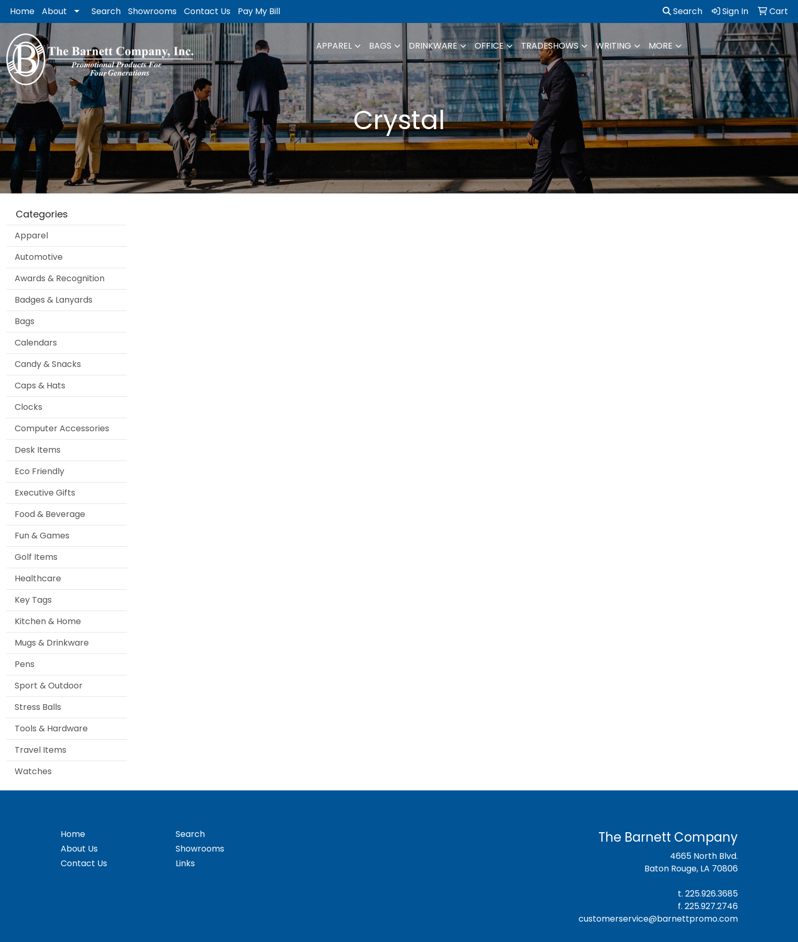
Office (489, 46)
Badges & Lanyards (53, 300)
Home (22, 11)
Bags (380, 46)
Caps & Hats (40, 386)
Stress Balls (38, 707)
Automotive (39, 257)
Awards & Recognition (60, 278)
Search (106, 11)
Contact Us (207, 11)
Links (185, 863)
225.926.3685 (711, 894)
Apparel (334, 46)
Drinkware (433, 46)
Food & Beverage (50, 514)
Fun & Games (42, 536)
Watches (33, 771)
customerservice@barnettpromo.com (658, 919)
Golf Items (36, 557)
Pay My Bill (259, 11)
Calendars (36, 343)
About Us (79, 849)
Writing (613, 46)
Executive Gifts (45, 493)
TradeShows (550, 46)
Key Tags (33, 600)
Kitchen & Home (48, 621)
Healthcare (38, 578)
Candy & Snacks (48, 364)
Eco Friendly (39, 471)
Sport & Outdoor (49, 686)
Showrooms (152, 11)
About (54, 11)
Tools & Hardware (51, 728)
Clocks (28, 407)
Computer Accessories (62, 428)
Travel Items (40, 750)
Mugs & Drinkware (52, 643)
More (661, 46)
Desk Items (38, 450)
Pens (24, 664)
